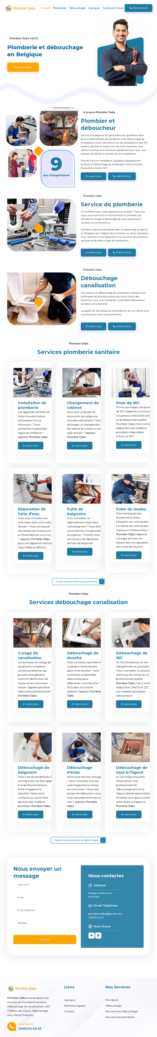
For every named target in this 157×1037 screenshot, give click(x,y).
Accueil (45, 8)
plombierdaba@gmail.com (105, 913)
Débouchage (77, 8)
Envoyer (45, 939)
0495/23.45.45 (138, 8)
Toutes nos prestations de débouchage (79, 840)
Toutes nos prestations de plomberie (79, 581)
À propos (94, 8)
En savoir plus (23, 67)
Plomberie (59, 8)
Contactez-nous (113, 8)
